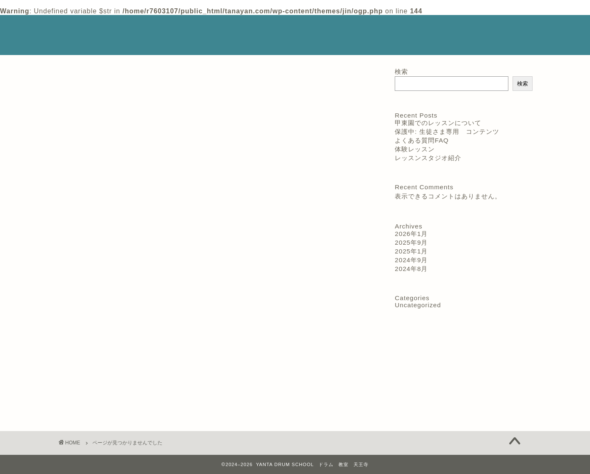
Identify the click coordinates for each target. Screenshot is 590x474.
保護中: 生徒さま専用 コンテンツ (447, 131)
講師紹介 (234, 28)
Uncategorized (103, 408)
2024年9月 (411, 259)
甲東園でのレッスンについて (438, 122)
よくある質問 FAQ (187, 45)
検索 (401, 71)
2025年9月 (411, 242)
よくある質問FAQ (421, 140)
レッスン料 (279, 28)
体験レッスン (404, 28)
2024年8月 (411, 268)
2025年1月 (411, 251)
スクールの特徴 (183, 28)
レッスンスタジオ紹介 (341, 28)
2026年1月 (411, 233)
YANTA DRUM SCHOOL (92, 33)
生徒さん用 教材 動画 (260, 45)
